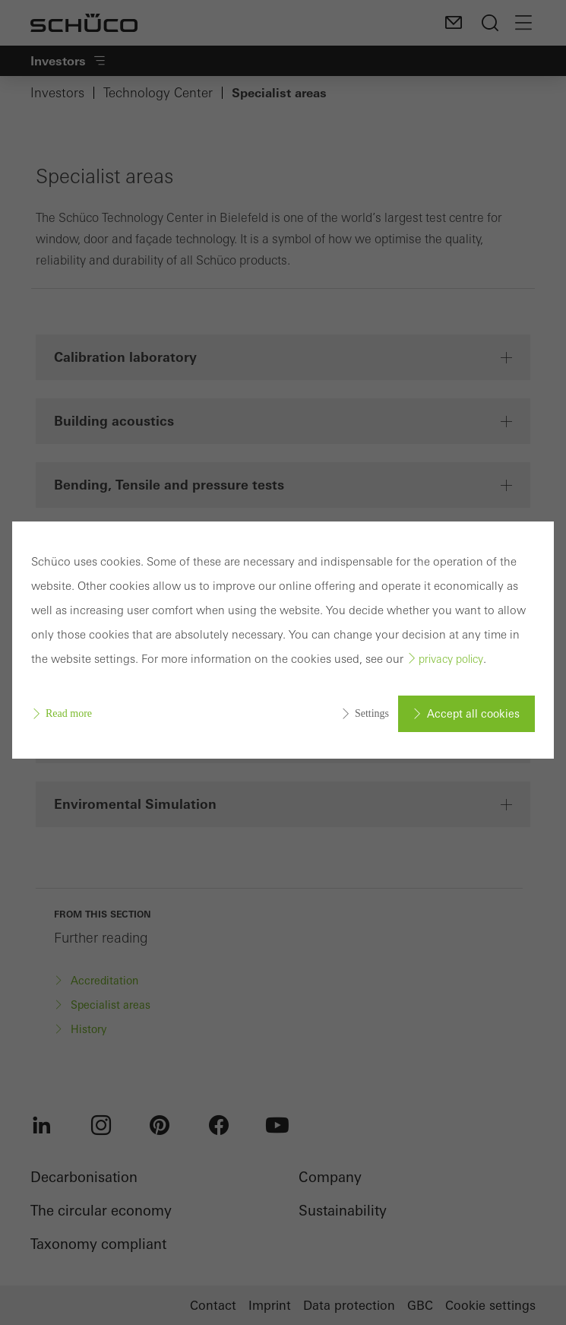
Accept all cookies (473, 714)
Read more (69, 713)
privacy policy (451, 659)
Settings (372, 713)
